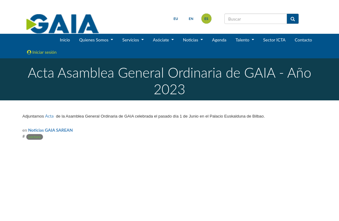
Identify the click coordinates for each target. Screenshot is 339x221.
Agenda (219, 39)
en (191, 19)
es (206, 19)
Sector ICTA (274, 39)
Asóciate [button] (161, 39)
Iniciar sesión (42, 52)
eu (175, 19)
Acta (49, 115)
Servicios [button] (131, 39)
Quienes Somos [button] (94, 39)
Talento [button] (242, 39)
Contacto (303, 39)
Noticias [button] (191, 39)
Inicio (65, 39)
